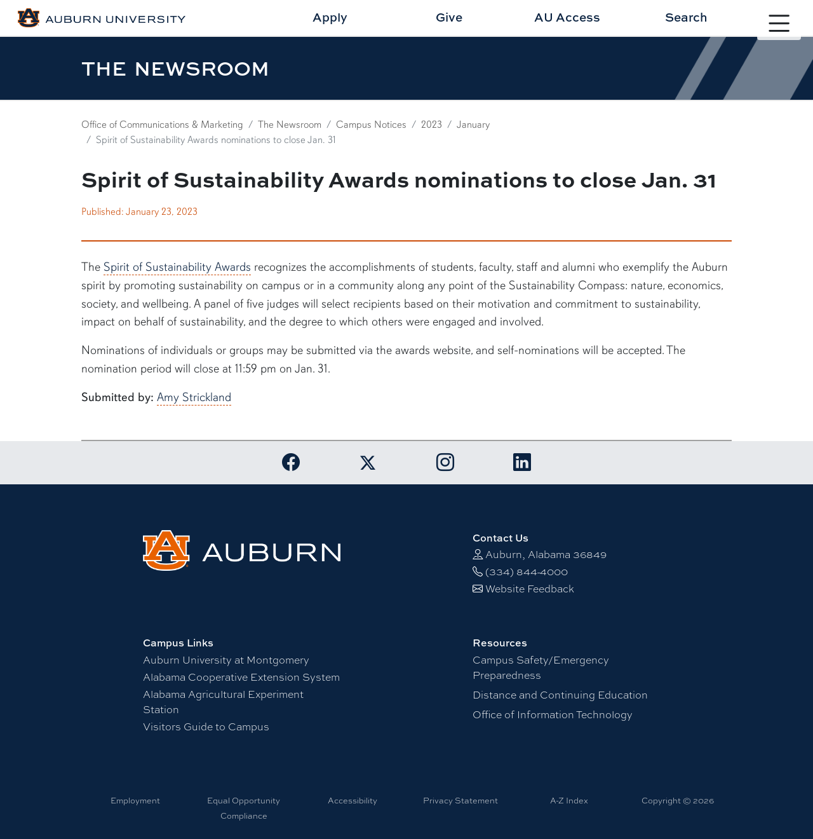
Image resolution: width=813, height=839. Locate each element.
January (473, 124)
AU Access (567, 16)
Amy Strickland (194, 397)
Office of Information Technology (553, 714)
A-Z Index (569, 800)
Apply (329, 16)
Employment (135, 800)
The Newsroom (289, 124)
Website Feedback (529, 589)
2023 (431, 124)
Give (449, 16)
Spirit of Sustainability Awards (177, 267)
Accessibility (352, 800)
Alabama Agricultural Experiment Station (223, 702)
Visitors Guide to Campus (206, 726)
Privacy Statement (460, 800)
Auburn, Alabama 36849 (546, 554)
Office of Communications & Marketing (162, 124)
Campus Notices (371, 124)
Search (686, 16)
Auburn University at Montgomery (226, 660)
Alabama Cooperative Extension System (241, 677)
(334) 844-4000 (526, 571)
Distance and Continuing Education (560, 695)
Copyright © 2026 (678, 800)
